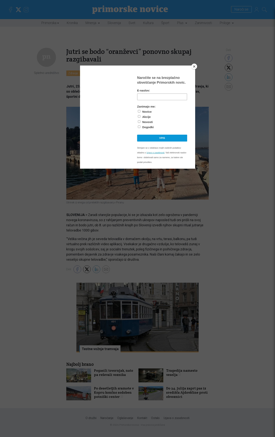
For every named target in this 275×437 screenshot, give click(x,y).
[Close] (194, 66)
